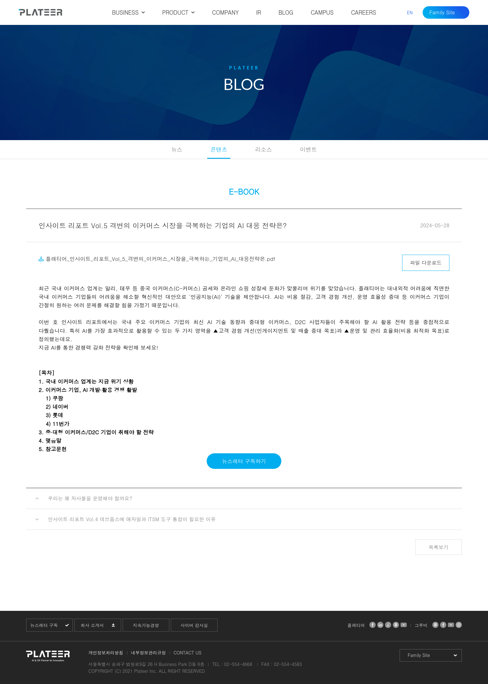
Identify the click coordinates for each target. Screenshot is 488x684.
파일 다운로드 (425, 262)
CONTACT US (187, 652)
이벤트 (308, 149)
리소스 (263, 149)
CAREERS (363, 12)
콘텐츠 (218, 149)
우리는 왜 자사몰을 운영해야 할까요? (90, 498)
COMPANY (225, 12)
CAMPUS (322, 12)
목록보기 (438, 547)
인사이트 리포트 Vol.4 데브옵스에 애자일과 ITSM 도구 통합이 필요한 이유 (132, 519)
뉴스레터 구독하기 (244, 461)
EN (410, 12)
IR (258, 12)
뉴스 (176, 149)
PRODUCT (175, 12)
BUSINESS (125, 12)
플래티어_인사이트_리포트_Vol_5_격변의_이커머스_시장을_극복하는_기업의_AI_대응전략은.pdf (160, 258)
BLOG (286, 12)
